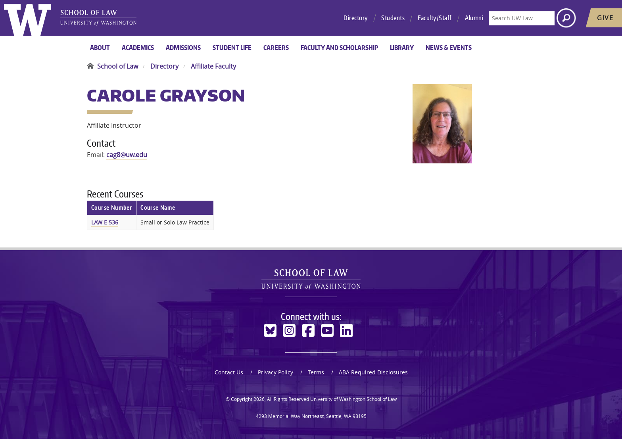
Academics (138, 48)
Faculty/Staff (435, 18)
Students (393, 18)
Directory (356, 18)
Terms (316, 372)
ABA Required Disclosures (373, 372)
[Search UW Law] (522, 18)
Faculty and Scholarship (339, 48)
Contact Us (229, 372)
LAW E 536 (104, 222)
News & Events (449, 48)
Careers (276, 48)
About (100, 48)
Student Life (232, 48)
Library (402, 48)
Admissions (183, 48)
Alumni (474, 18)
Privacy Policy (275, 372)
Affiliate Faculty (213, 66)
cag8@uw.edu (126, 154)
